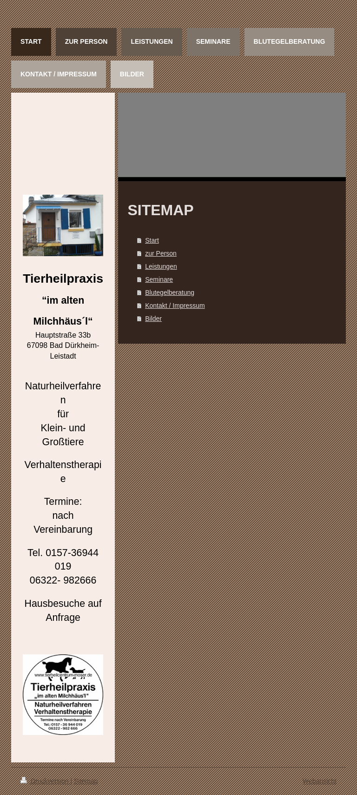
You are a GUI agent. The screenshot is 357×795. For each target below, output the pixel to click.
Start (152, 240)
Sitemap (86, 781)
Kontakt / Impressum (175, 305)
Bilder (153, 318)
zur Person (161, 253)
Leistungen (161, 266)
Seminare (159, 279)
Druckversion (45, 781)
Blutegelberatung (169, 292)
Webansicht (320, 781)
